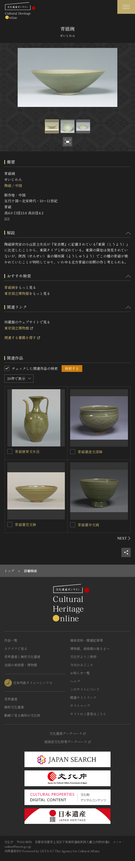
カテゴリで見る (15, 648)
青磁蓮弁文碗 (88, 524)
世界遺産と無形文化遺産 (22, 656)
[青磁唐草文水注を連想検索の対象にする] (9, 451)
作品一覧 (10, 640)
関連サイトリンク (83, 697)
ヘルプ (75, 681)
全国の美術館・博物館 (20, 665)
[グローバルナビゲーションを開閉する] (126, 7)
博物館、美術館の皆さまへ (90, 648)
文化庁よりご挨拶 (83, 656)
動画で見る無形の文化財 (22, 715)
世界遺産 (10, 699)
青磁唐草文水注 (27, 451)
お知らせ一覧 (80, 673)
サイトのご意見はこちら (88, 713)
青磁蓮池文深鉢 (90, 451)
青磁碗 (9, 287)
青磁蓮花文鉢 (25, 524)
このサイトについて (85, 689)
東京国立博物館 (16, 293)
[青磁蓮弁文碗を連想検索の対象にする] (72, 524)
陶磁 (7, 185)
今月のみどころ (81, 665)
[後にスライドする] (124, 538)
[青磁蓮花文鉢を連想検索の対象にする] (9, 524)
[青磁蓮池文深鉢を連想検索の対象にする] (72, 451)
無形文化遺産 (14, 707)
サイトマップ (80, 705)
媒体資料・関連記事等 (86, 640)
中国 (18, 185)
